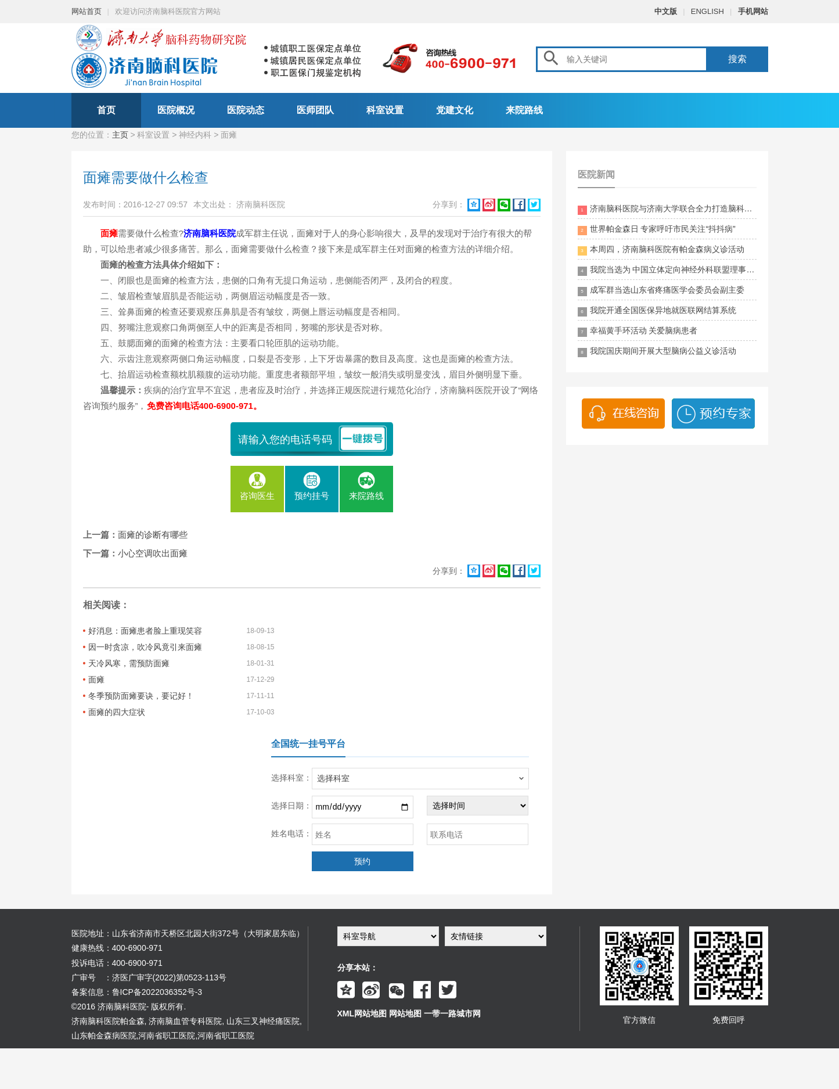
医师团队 (315, 110)
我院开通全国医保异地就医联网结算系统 (657, 311)
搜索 (737, 59)
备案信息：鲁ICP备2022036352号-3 (137, 992)
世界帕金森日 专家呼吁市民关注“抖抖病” (657, 229)
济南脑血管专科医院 (185, 1021)
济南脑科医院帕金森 (108, 1021)
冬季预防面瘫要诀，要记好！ (141, 695)
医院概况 (176, 110)
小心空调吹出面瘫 (153, 553)
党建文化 (454, 110)
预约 (362, 861)
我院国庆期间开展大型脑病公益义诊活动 (657, 351)
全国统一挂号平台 (308, 744)
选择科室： (291, 777)
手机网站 (753, 11)
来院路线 (524, 110)
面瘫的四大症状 (116, 712)
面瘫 (96, 679)
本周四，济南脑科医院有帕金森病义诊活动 (661, 250)
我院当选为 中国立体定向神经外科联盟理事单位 (667, 270)
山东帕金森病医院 (103, 1035)
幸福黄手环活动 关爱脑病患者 (638, 331)
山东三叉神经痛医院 (263, 1021)
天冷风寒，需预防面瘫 (129, 663)
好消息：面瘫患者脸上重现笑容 (145, 630)
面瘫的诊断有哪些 (153, 535)
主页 (120, 134)
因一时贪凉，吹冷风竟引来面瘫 (145, 647)
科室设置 (385, 110)
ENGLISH (707, 11)
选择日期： (291, 805)
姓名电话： (291, 833)
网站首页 (86, 11)
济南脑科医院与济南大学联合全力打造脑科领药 (667, 209)
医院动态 (245, 110)
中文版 (665, 11)
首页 (106, 110)
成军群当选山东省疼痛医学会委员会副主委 (661, 290)
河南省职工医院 (166, 1035)
